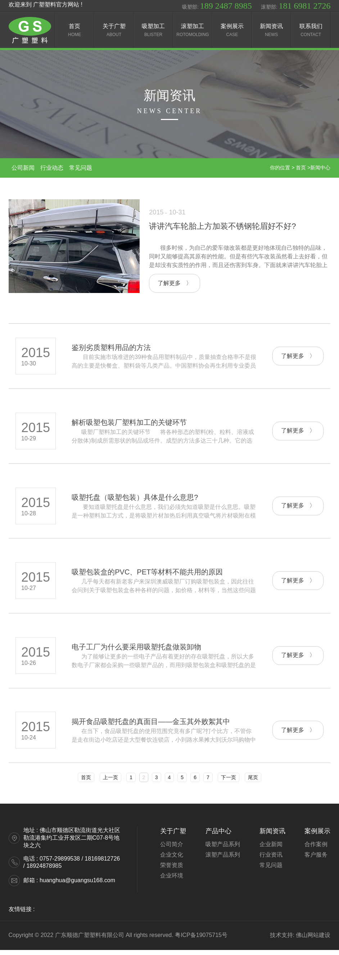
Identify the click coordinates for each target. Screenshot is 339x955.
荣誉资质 (171, 870)
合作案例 (315, 849)
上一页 (110, 782)
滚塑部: (296, 5)
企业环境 (171, 881)
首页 (86, 782)
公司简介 (171, 849)
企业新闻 (270, 849)
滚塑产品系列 (222, 860)
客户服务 (315, 860)
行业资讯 (270, 860)
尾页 (253, 782)
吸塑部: (217, 5)
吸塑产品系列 (222, 849)
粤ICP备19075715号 (201, 940)
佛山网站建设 (313, 940)
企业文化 (171, 860)
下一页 (228, 782)
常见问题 (270, 870)
